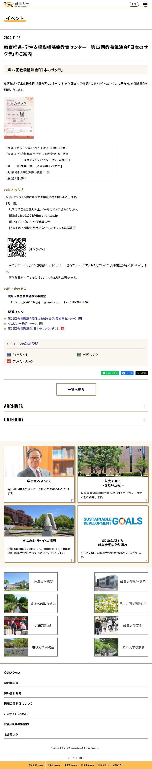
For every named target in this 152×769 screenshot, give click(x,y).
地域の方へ (103, 765)
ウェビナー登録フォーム (23, 323)
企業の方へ (118, 765)
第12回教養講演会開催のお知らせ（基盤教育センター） (42, 318)
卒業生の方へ (87, 765)
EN (134, 4)
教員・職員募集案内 (16, 724)
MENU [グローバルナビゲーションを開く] (145, 5)
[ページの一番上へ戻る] (76, 758)
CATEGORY (14, 419)
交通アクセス (12, 673)
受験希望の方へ (35, 765)
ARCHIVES (13, 406)
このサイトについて (16, 714)
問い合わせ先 (12, 693)
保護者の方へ (70, 765)
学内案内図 (11, 683)
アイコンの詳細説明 (24, 343)
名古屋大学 (11, 734)
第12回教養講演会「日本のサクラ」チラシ (33, 328)
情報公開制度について (18, 703)
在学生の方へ (53, 765)
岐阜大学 (16, 4)
